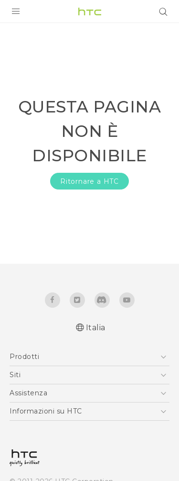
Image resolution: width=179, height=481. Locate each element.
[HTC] (89, 11)
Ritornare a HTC (89, 181)
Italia (95, 327)
